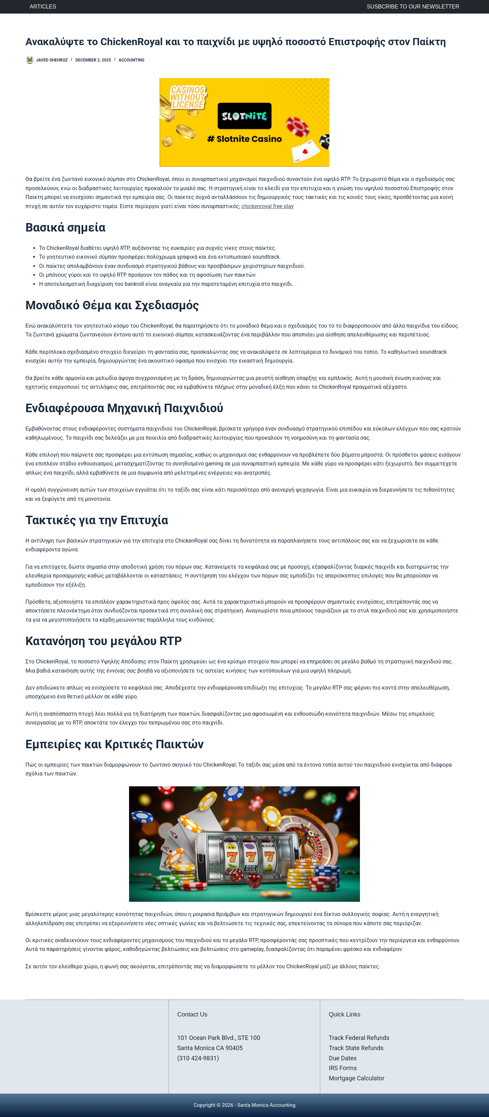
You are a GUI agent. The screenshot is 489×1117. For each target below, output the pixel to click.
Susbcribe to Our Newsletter (413, 7)
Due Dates (343, 1058)
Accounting (131, 60)
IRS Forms (343, 1068)
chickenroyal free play (267, 206)
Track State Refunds (356, 1047)
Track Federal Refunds (359, 1037)
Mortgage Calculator (356, 1078)
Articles (43, 7)
